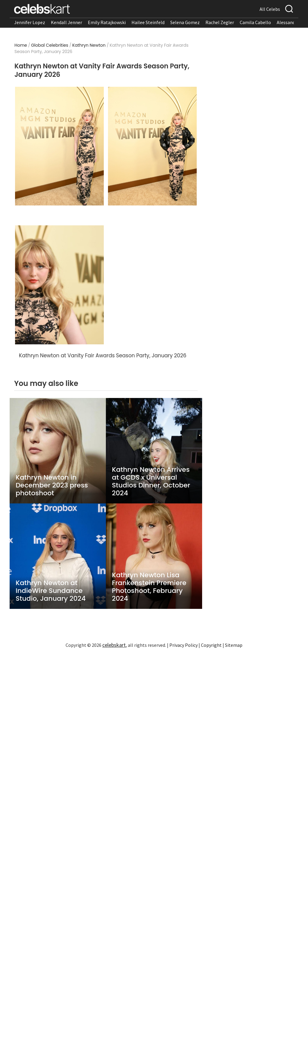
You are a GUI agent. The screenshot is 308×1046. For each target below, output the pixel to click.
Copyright (211, 645)
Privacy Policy (183, 645)
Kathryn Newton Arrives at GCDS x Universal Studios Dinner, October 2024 (151, 481)
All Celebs (270, 9)
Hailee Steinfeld (148, 22)
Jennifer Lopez (29, 22)
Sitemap (233, 645)
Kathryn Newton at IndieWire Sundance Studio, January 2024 (51, 591)
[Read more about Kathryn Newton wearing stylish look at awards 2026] (59, 146)
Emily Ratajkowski (107, 22)
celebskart (114, 644)
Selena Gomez (185, 22)
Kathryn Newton (89, 45)
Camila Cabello (255, 22)
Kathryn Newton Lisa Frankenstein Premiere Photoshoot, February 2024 (149, 587)
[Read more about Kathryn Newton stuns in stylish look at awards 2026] (152, 146)
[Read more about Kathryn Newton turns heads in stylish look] (59, 284)
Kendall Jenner (66, 22)
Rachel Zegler (219, 22)
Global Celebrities (49, 45)
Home (20, 45)
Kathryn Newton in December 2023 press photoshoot (52, 485)
